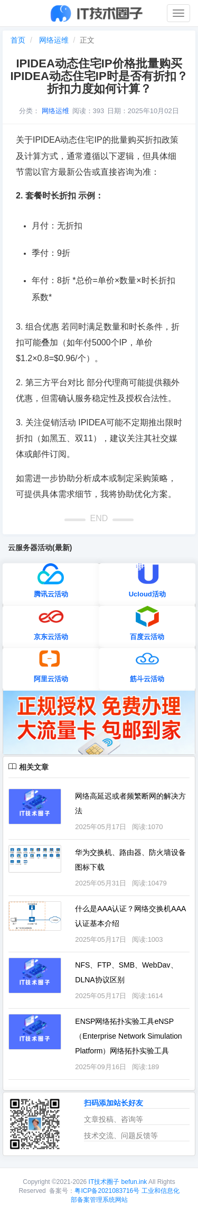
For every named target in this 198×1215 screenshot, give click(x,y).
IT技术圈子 (104, 1182)
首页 (18, 40)
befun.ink (134, 1182)
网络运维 (54, 40)
